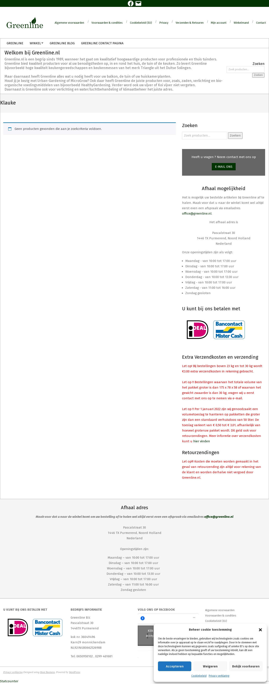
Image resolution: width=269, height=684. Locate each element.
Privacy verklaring (219, 675)
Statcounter (9, 681)
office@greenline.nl (197, 213)
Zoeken (258, 75)
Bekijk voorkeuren (246, 666)
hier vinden (201, 441)
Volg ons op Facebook (156, 610)
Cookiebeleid (199, 675)
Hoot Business (47, 672)
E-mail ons (223, 167)
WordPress (74, 672)
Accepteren (175, 666)
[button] (260, 630)
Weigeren (210, 666)
